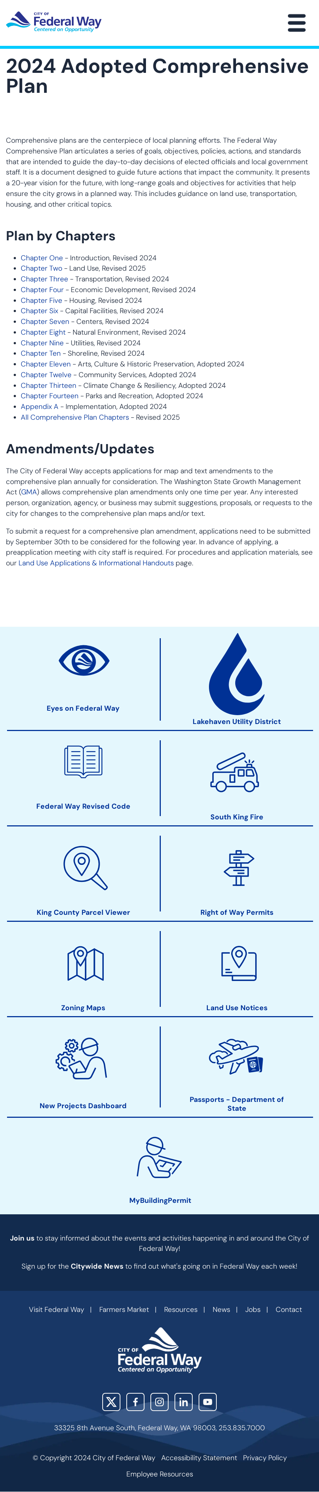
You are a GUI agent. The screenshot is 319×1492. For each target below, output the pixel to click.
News (221, 1309)
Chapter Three (44, 279)
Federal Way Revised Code (83, 806)
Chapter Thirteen (48, 385)
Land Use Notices (237, 1007)
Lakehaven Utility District (237, 721)
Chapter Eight (43, 332)
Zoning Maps (83, 1007)
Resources (180, 1309)
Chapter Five (41, 300)
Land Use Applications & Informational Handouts (96, 563)
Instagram (159, 1402)
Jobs (252, 1309)
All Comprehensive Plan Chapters (75, 417)
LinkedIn (183, 1402)
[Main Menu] (296, 22)
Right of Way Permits (236, 912)
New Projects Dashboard (83, 1105)
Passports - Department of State (237, 1104)
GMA (29, 492)
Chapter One (42, 258)
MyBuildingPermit (160, 1200)
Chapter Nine (42, 343)
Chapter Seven (45, 321)
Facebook (135, 1402)
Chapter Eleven (46, 364)
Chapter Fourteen (50, 395)
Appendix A (40, 406)
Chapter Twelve (46, 374)
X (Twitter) (111, 1402)
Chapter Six (39, 310)
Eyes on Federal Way (83, 708)
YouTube (207, 1402)
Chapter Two (41, 268)
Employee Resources (159, 1474)
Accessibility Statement (199, 1457)
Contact (289, 1309)
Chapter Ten (41, 353)
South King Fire (236, 817)
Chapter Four (42, 289)
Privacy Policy (265, 1457)
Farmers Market (124, 1309)
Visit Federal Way (56, 1309)
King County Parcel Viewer (83, 912)
